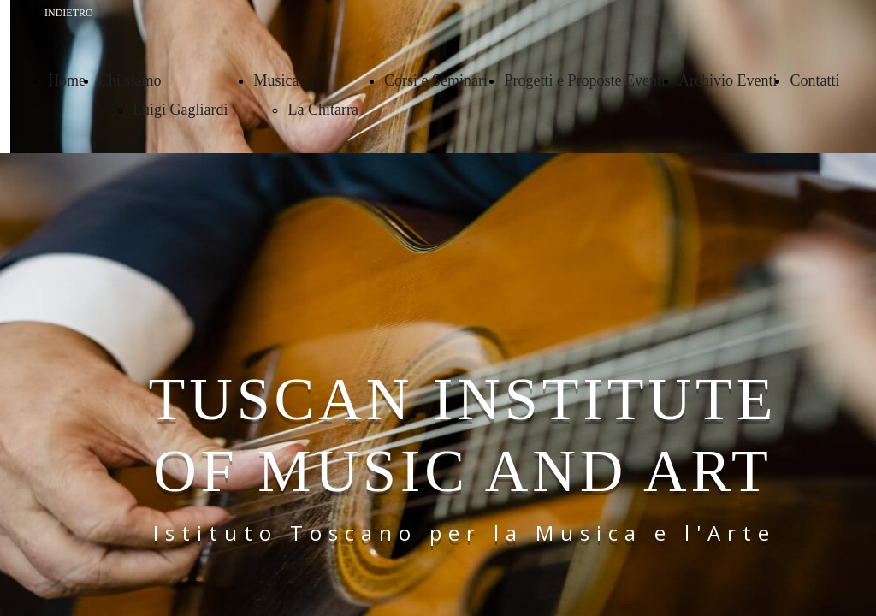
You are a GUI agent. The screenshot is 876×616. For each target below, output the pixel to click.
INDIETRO (68, 13)
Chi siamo (130, 80)
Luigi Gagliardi (180, 109)
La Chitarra (322, 109)
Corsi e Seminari (437, 80)
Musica (276, 80)
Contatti (814, 80)
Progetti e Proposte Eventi (584, 80)
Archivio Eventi (727, 80)
